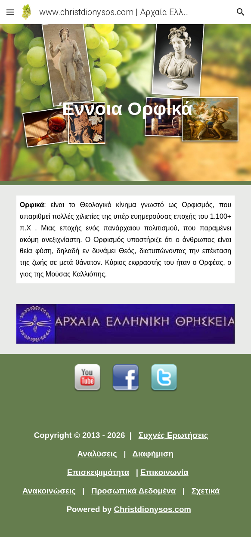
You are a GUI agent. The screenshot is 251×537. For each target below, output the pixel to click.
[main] (125, 104)
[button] (10, 12)
